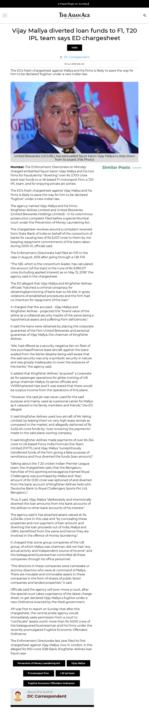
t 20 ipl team (67, 673)
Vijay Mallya (78, 663)
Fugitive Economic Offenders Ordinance (51, 683)
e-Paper (62, 3)
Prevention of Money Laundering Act (39, 663)
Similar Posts (116, 167)
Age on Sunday (78, 3)
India (74, 47)
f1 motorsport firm (38, 673)
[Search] (145, 16)
